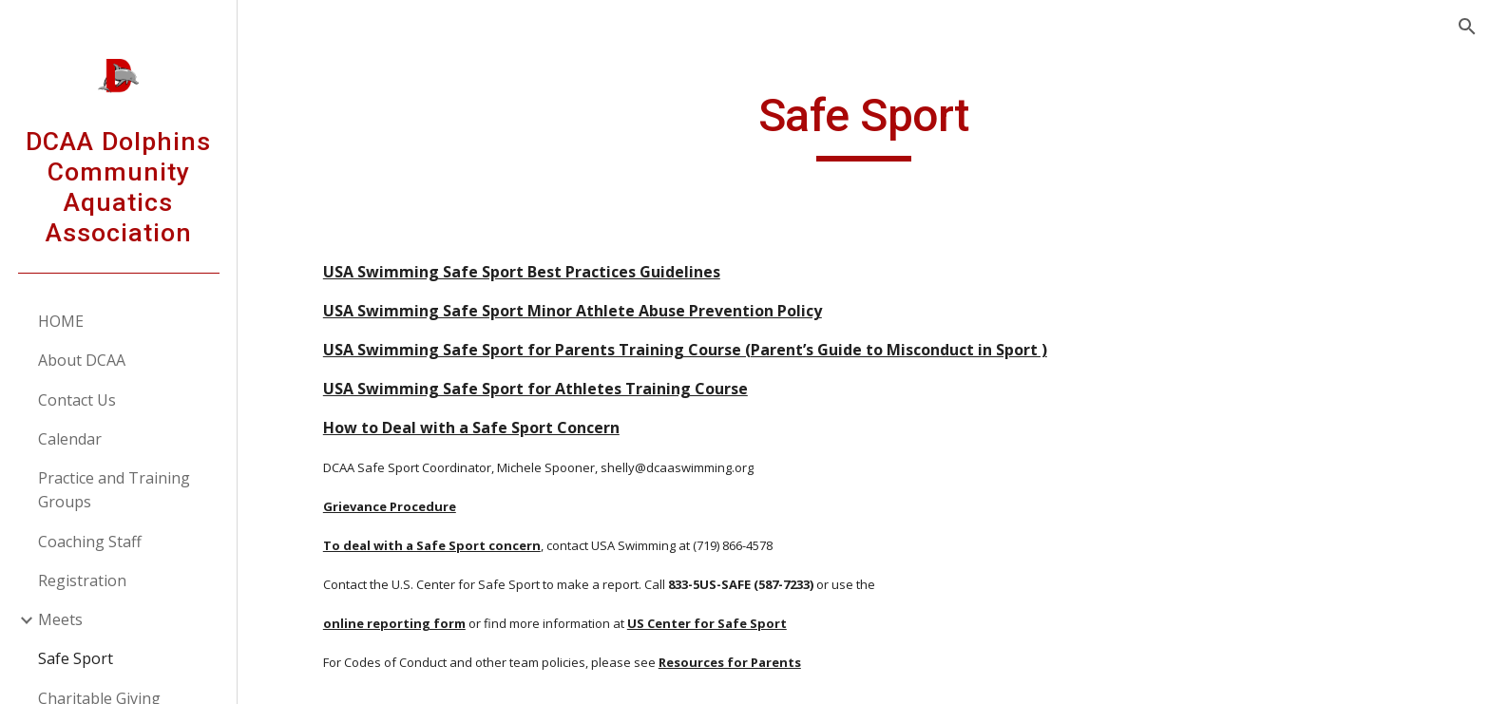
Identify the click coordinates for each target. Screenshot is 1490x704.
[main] (864, 124)
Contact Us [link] (77, 400)
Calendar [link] (70, 438)
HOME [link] (61, 321)
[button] (1467, 26)
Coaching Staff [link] (90, 541)
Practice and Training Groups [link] (114, 489)
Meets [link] (60, 619)
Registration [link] (82, 580)
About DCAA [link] (81, 360)
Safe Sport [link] (75, 658)
